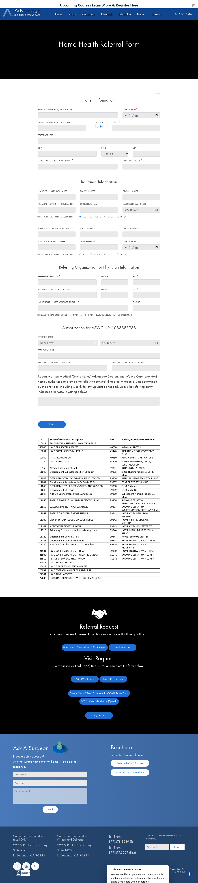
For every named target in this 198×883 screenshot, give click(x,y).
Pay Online (99, 715)
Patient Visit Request (84, 679)
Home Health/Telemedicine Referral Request (84, 647)
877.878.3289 (183, 14)
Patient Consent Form (113, 679)
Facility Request (122, 647)
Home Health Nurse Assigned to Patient (59, 302)
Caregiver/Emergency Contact (55, 160)
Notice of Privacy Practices (123, 871)
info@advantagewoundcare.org (127, 866)
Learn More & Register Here (115, 5)
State (104, 147)
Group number (131, 191)
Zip (135, 147)
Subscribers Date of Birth (136, 203)
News (140, 14)
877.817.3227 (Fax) (122, 852)
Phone (116, 122)
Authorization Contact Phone (128, 362)
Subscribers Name (90, 203)
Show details (144, 873)
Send (50, 809)
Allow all (159, 878)
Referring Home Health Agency (55, 289)
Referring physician (49, 276)
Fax (135, 276)
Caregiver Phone (132, 160)
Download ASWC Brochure (130, 763)
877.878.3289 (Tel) (122, 841)
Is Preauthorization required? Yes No (84, 314)
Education (125, 14)
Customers (88, 14)
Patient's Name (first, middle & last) (56, 109)
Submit (52, 424)
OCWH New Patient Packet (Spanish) (99, 701)
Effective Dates (45, 337)
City (40, 147)
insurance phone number (51, 241)
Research (106, 14)
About (72, 14)
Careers (155, 14)
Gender (99, 122)
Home (58, 14)
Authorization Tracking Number (55, 362)
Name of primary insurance (53, 191)
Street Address (46, 135)
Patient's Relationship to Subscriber (55, 216)
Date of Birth (130, 109)
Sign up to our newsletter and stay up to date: (164, 837)
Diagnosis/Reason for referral (55, 122)
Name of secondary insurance (54, 228)
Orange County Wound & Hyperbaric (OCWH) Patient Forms (99, 693)
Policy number (88, 191)
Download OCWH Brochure (130, 772)
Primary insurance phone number (56, 203)
